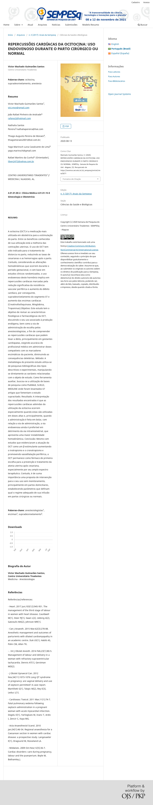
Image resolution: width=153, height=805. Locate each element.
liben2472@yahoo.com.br (21, 161)
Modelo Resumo (90, 24)
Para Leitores (114, 71)
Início (10, 35)
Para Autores (114, 76)
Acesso (146, 2)
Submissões (71, 24)
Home (6, 24)
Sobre (17, 24)
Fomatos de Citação (72, 179)
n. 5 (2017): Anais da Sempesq (42, 35)
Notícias (56, 24)
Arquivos (42, 24)
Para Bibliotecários (116, 81)
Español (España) (120, 53)
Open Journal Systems (119, 94)
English (115, 44)
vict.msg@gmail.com (18, 107)
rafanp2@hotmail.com (19, 118)
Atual (30, 24)
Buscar (142, 24)
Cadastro (135, 2)
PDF (67, 126)
